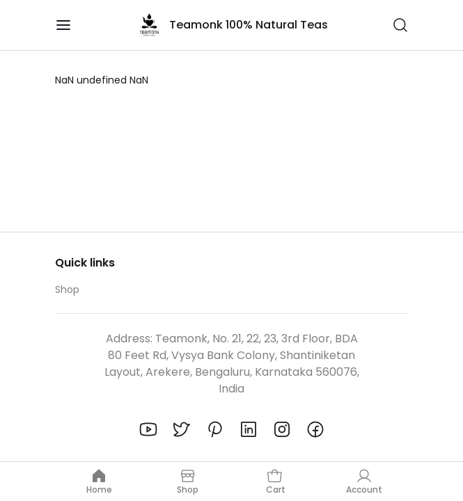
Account (364, 481)
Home (99, 481)
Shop (67, 289)
